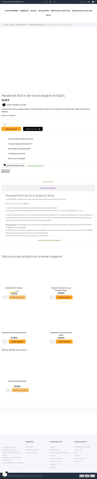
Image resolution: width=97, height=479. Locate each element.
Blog (48, 15)
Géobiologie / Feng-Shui (82, 11)
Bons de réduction (80, 458)
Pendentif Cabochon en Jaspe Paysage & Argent (61, 288)
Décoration (43, 11)
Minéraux (24, 11)
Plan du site (53, 464)
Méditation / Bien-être (60, 11)
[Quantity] (5, 296)
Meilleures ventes (31, 452)
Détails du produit (48, 188)
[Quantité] (5, 125)
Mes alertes (77, 461)
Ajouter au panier (11, 129)
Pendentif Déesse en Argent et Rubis (14, 331)
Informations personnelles (82, 447)
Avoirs (76, 452)
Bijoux (33, 11)
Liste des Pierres (11, 11)
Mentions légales (55, 450)
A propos (53, 455)
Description (48, 182)
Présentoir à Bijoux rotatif (17, 378)
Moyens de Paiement (56, 458)
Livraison (52, 447)
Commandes (78, 450)
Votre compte (80, 442)
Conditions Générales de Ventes (60, 452)
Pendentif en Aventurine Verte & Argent (61, 332)
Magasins (53, 467)
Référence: (4, 115)
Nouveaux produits (31, 450)
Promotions (29, 447)
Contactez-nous (55, 461)
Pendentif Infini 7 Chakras (14, 287)
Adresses (77, 455)
